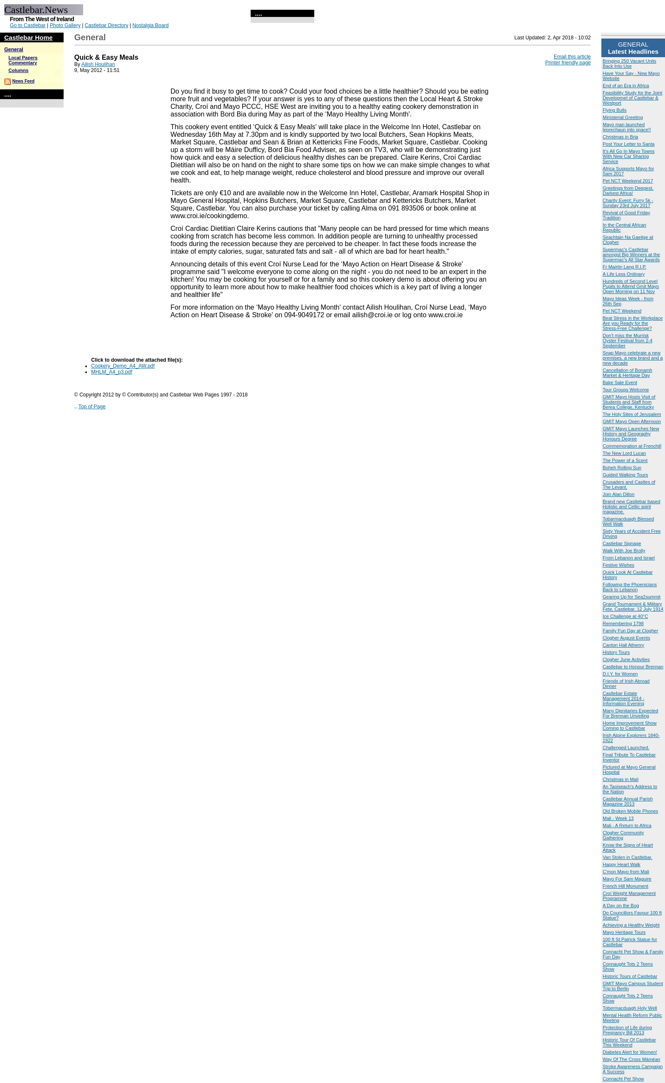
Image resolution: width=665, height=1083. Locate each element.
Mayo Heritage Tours (624, 932)
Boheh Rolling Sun (622, 467)
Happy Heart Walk (621, 864)
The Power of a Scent (625, 460)
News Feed (23, 81)
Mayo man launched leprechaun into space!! (627, 127)
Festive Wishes (618, 565)
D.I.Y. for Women (620, 673)
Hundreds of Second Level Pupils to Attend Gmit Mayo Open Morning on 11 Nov (631, 286)
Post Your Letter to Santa (628, 144)
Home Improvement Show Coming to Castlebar (630, 725)
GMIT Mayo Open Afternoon (632, 421)
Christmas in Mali (620, 779)
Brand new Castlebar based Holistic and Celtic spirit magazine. (631, 506)
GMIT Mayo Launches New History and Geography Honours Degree (631, 433)
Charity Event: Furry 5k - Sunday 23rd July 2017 (628, 203)
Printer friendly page (568, 63)
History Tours (616, 652)
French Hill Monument (625, 886)
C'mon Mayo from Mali (626, 871)
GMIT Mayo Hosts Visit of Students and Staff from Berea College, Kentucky (629, 402)
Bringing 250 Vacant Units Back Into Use (629, 63)
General (13, 50)
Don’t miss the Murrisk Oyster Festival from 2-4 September (627, 340)
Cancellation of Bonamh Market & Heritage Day (627, 373)
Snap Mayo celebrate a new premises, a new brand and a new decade (633, 358)
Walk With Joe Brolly (624, 550)
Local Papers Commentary (22, 60)
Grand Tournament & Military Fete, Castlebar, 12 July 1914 (633, 606)
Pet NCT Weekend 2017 (628, 180)
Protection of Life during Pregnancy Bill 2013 (627, 1030)
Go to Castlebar (27, 25)
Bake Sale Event (620, 382)
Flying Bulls (614, 110)
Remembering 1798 (623, 623)
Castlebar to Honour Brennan (633, 666)
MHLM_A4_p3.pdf (111, 372)
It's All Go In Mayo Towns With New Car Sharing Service (628, 156)
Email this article (572, 57)
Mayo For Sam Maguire (627, 878)
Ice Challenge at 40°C (625, 616)
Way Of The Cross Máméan (631, 1059)
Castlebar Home (28, 37)
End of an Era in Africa (626, 85)
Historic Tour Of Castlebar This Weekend (629, 1042)
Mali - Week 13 (618, 818)
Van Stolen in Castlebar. (627, 857)
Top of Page (92, 407)
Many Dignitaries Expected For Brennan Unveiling (630, 713)
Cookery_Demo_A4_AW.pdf (123, 366)
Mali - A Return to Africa (627, 825)
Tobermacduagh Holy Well (630, 1008)
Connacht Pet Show (623, 1078)
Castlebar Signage (622, 543)
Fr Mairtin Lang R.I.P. (624, 266)
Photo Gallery (65, 25)
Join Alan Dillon (618, 494)
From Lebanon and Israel (629, 557)
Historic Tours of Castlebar (630, 976)
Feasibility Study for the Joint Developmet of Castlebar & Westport (632, 97)
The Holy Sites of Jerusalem (632, 414)
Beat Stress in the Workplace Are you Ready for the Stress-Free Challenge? (633, 323)
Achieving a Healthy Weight (631, 925)
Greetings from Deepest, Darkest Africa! (628, 191)
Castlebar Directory (107, 25)
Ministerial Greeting (623, 117)
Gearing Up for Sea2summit (631, 596)
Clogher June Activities (626, 659)
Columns (18, 70)
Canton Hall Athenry (623, 645)
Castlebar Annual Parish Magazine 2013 (628, 801)
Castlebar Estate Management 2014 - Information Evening (623, 698)
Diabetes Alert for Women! (630, 1052)
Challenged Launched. (626, 747)
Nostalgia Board (150, 25)
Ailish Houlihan (98, 64)
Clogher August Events (626, 637)
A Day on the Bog (621, 905)
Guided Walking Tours (625, 474)
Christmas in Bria (620, 136)
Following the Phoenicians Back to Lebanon (630, 587)
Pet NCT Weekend (622, 310)
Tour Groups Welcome (626, 389)
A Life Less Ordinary (624, 274)
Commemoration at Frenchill (632, 446)
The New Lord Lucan (624, 453)
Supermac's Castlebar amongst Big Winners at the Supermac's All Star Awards (631, 254)
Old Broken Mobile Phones (630, 811)
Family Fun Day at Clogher (630, 630)
